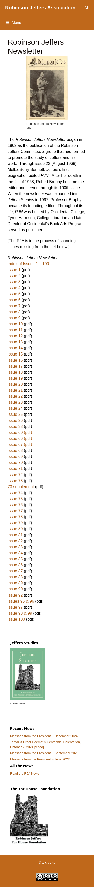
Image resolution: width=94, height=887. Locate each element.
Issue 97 (15, 607)
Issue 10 (15, 324)
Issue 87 (15, 571)
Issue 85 (15, 559)
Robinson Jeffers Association (40, 7)
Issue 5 (14, 294)
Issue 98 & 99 (20, 613)
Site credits (47, 862)
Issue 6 (14, 300)
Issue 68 (15, 450)
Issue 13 (15, 342)
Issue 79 (15, 523)
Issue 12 (15, 336)
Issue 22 (15, 396)
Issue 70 (15, 462)
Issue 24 (15, 408)
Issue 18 (16, 372)
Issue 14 (15, 348)
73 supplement (21, 487)
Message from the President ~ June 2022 (40, 759)
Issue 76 (15, 505)
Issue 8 (14, 312)
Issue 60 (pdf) (20, 432)
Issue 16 (15, 360)
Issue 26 (15, 420)
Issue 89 (15, 583)
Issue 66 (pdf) (20, 438)
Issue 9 (14, 318)
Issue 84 (15, 553)
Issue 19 (15, 378)
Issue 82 (15, 541)
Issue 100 (16, 619)
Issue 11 (15, 330)
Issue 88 (15, 577)
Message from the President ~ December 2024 (44, 736)
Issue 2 (14, 276)
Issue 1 (14, 270)
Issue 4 (14, 288)
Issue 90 (15, 589)
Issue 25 (15, 414)
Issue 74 (15, 493)
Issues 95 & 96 (21, 601)
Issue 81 (15, 535)
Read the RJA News (24, 773)
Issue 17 (15, 366)
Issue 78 (15, 517)
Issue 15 (15, 354)
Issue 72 (15, 474)
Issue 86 (16, 565)
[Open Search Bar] (86, 7)
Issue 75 (15, 499)
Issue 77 (15, 511)
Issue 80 (15, 529)
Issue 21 (15, 390)
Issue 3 (14, 282)
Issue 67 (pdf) (20, 444)
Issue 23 (15, 402)
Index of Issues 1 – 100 (28, 264)
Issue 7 (14, 306)
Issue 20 (15, 384)
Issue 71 (15, 468)
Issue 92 (15, 595)
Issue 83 (15, 547)
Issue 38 (15, 426)
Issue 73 (15, 481)
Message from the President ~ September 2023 (44, 753)
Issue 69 (15, 456)
